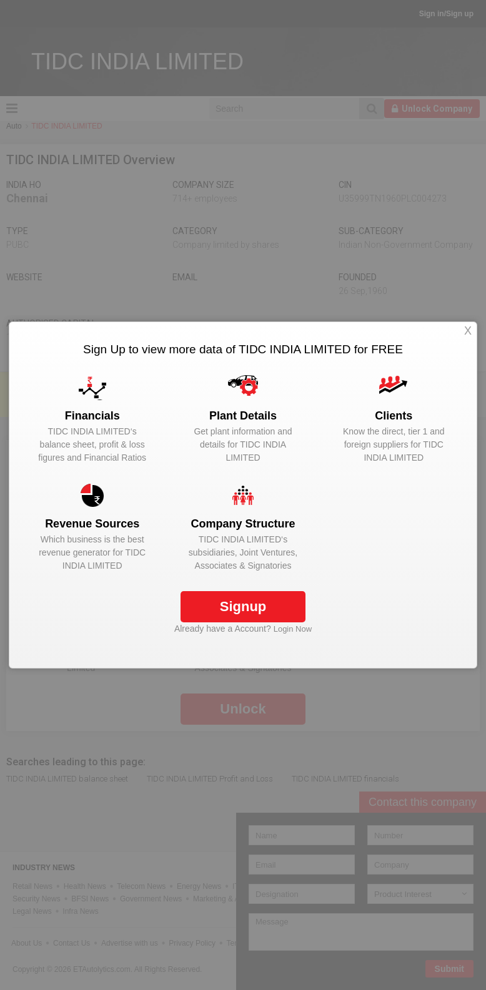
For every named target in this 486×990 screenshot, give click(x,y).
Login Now (293, 629)
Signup (243, 606)
